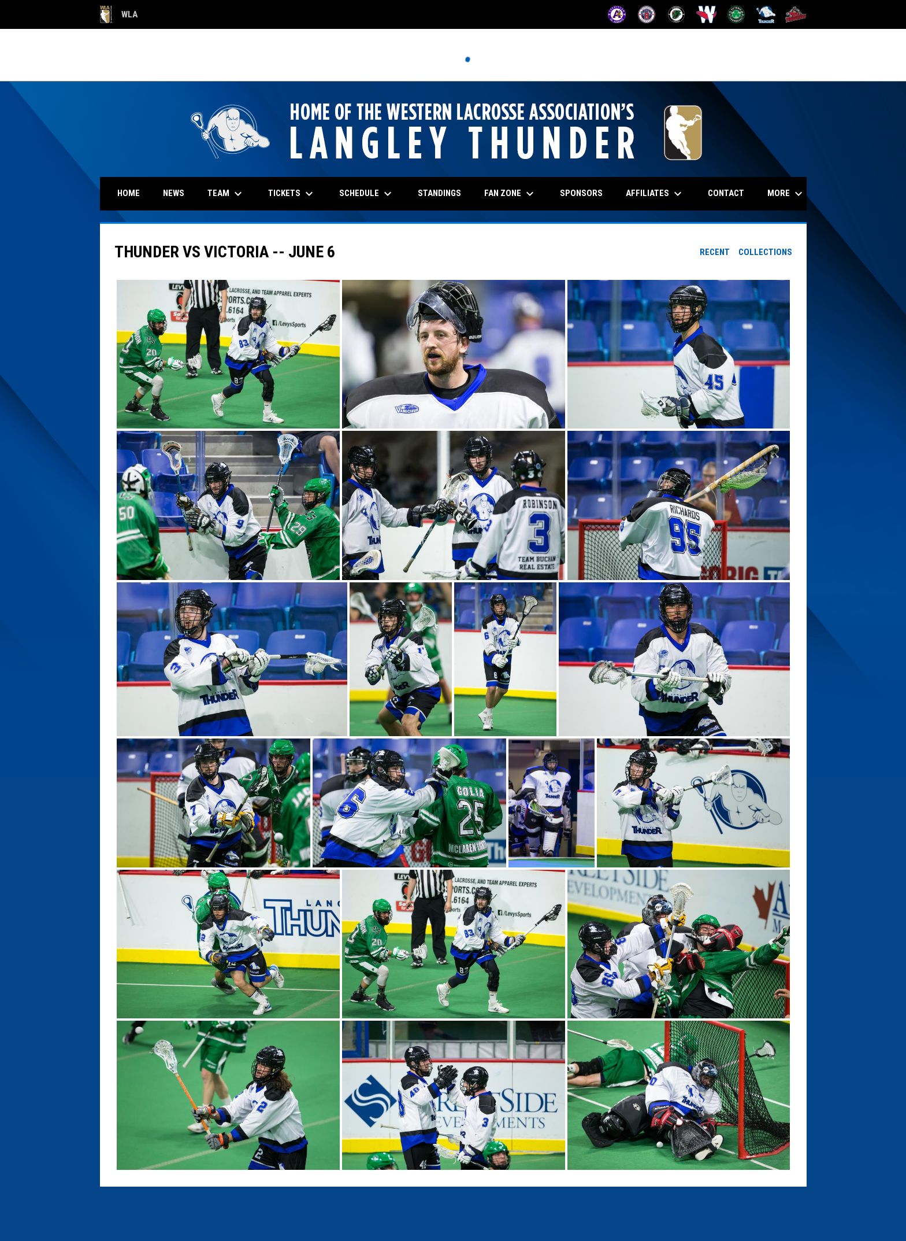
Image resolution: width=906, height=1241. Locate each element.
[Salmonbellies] (706, 14)
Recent (715, 252)
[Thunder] (766, 14)
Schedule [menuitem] (367, 194)
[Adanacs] (616, 14)
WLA (119, 14)
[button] (228, 354)
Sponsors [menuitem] (581, 193)
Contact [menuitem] (726, 193)
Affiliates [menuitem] (655, 194)
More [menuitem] (786, 194)
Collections (765, 252)
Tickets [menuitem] (292, 194)
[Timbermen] (796, 14)
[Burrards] (647, 14)
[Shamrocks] (736, 14)
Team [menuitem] (226, 194)
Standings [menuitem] (439, 193)
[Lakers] (676, 14)
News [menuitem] (173, 193)
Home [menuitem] (128, 193)
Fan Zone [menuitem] (510, 194)
